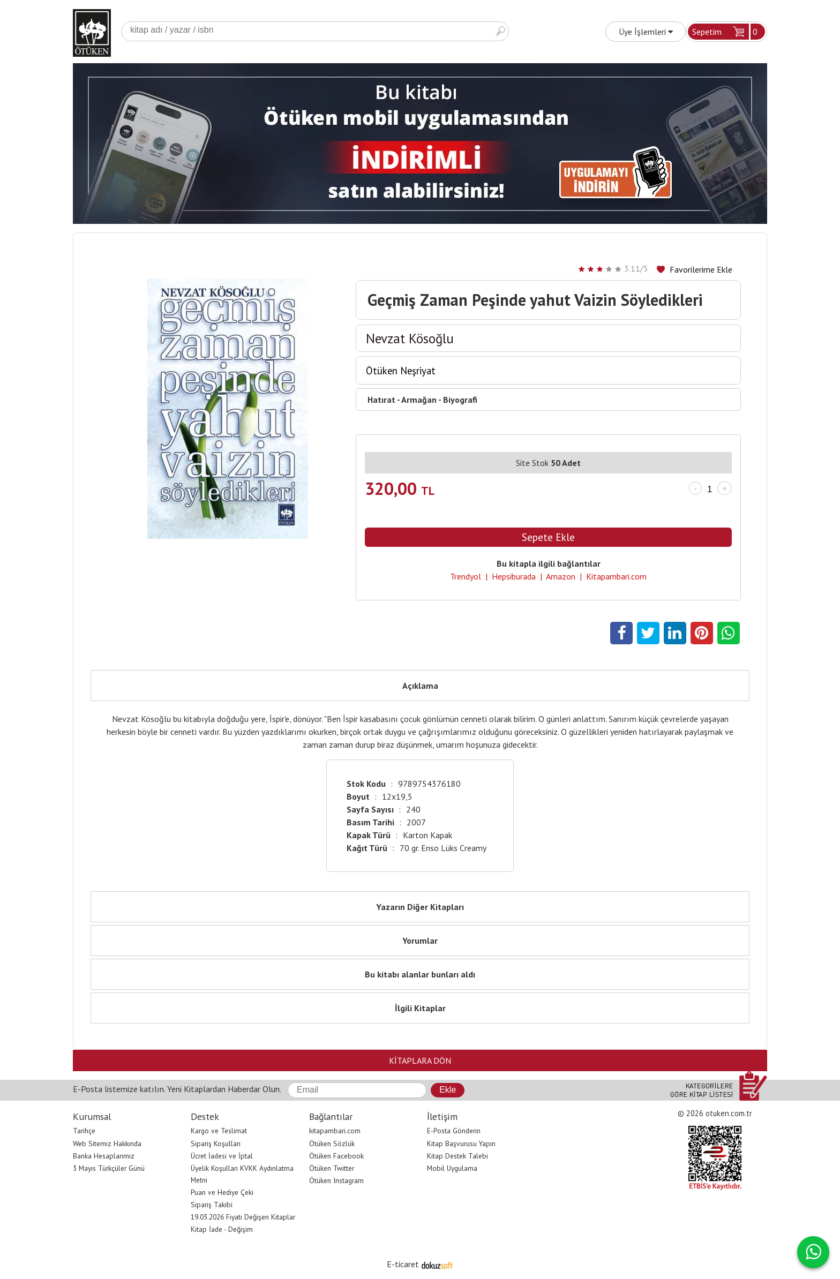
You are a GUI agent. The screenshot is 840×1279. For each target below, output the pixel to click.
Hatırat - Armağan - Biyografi (422, 399)
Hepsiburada (514, 576)
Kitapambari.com (616, 576)
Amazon (560, 576)
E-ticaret (403, 1264)
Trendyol (465, 576)
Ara (500, 31)
